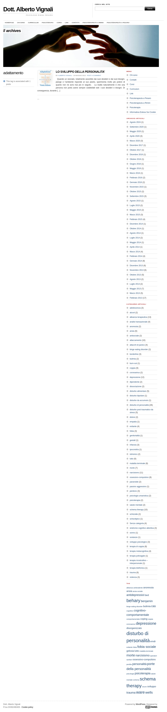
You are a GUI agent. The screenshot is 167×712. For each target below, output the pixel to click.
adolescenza (135, 308)
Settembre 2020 (136, 127)
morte (132, 468)
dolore (132, 417)
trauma (133, 572)
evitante (133, 426)
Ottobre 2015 (135, 191)
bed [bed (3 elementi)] (147, 595)
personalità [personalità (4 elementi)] (139, 664)
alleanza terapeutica (138, 317)
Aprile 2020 (135, 136)
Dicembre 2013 (136, 265)
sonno (132, 533)
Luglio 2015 (135, 205)
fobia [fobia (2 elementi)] (135, 647)
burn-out (133, 363)
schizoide (134, 514)
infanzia (133, 445)
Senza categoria (137, 523)
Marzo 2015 (135, 215)
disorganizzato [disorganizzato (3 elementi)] (134, 628)
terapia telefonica (137, 568)
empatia (133, 422)
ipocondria (134, 449)
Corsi (59, 22)
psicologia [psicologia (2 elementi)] (130, 674)
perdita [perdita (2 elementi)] (129, 664)
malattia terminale (137, 463)
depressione (135, 377)
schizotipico (135, 519)
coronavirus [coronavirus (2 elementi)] (130, 624)
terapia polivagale (137, 556)
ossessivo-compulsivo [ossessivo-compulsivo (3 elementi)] (144, 659)
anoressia (134, 326)
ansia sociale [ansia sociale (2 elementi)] (138, 591)
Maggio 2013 (135, 289)
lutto (131, 459)
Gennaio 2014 (136, 261)
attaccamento (135, 340)
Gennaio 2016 (136, 182)
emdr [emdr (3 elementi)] (153, 641)
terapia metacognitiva (139, 551)
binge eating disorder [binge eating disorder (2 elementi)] (134, 606)
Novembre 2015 (136, 187)
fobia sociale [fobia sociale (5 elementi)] (146, 646)
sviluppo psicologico (138, 542)
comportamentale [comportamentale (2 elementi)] (133, 619)
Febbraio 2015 (136, 219)
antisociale (134, 336)
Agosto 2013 (135, 279)
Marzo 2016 (135, 173)
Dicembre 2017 (136, 145)
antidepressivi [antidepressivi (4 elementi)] (135, 595)
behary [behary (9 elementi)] (133, 600)
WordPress (140, 704)
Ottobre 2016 (135, 159)
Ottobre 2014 (135, 228)
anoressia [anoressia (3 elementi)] (148, 587)
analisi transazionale (138, 322)
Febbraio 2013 (136, 298)
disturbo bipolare (137, 396)
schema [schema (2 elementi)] (136, 680)
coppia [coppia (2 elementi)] (150, 619)
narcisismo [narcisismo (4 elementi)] (142, 655)
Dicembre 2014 (136, 224)
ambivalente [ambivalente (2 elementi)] (138, 588)
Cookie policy (27, 707)
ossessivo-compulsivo (139, 477)
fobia (132, 431)
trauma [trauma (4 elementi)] (131, 692)
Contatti (75, 22)
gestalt (132, 440)
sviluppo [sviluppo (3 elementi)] (151, 686)
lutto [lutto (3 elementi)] (137, 651)
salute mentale (136, 505)
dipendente (134, 382)
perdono (133, 491)
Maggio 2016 (135, 168)
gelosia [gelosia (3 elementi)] (130, 651)
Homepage (9, 22)
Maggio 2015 (135, 210)
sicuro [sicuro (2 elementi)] (144, 687)
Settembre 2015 (136, 196)
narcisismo (134, 472)
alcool (132, 312)
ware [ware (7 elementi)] (140, 692)
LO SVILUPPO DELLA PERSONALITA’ (80, 71)
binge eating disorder (139, 349)
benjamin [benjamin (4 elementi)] (147, 601)
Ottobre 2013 (135, 275)
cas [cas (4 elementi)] (153, 606)
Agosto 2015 (135, 201)
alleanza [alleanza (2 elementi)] (129, 588)
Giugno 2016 (135, 164)
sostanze (133, 537)
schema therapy (136, 510)
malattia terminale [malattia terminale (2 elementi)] (146, 651)
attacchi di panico (137, 345)
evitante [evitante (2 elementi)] (129, 647)
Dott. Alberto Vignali (28, 9)
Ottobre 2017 (135, 150)
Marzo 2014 (135, 252)
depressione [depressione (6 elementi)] (146, 623)
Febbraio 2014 (136, 256)
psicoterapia (135, 500)
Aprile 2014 (135, 247)
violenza (133, 577)
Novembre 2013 (136, 270)
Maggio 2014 (135, 242)
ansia (132, 331)
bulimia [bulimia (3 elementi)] (147, 606)
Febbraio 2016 (136, 178)
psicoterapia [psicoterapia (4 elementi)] (142, 673)
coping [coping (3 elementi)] (143, 619)
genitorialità (135, 435)
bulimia (133, 359)
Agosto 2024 (135, 122)
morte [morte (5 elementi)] (130, 655)
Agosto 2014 (135, 233)
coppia (132, 368)
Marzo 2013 (135, 293)
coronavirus (135, 372)
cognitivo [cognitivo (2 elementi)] (129, 611)
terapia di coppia (137, 546)
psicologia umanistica (139, 496)
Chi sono (21, 22)
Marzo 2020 (135, 141)
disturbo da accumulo (139, 400)
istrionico (133, 454)
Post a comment (94, 75)
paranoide (134, 482)
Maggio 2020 (135, 131)
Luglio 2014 (135, 238)
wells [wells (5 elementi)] (149, 692)
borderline (134, 354)
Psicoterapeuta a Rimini (93, 22)
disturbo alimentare (138, 391)
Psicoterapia (48, 22)
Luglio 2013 (135, 284)
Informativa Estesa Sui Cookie (143, 112)
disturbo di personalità (139, 405)
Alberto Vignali (65, 75)
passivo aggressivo (138, 486)
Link (66, 22)
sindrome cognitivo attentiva (142, 528)
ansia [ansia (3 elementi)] (129, 591)
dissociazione (135, 386)
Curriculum (33, 22)
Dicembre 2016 (136, 154)
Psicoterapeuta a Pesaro (118, 22)
